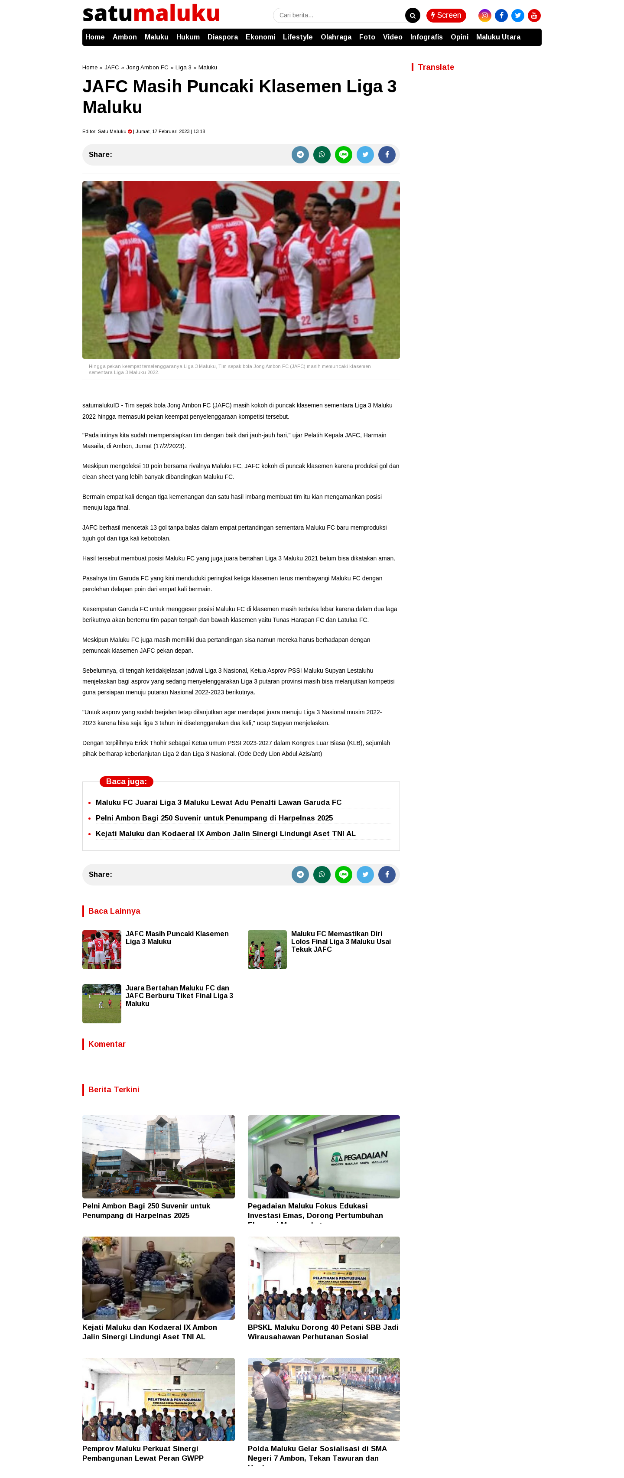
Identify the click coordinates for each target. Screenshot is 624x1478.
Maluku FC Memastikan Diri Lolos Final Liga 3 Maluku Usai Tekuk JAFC (341, 941)
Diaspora (223, 37)
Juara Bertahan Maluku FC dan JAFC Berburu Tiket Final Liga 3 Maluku (179, 995)
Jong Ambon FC (147, 67)
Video (393, 37)
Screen (446, 15)
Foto (367, 37)
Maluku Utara (498, 37)
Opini (459, 37)
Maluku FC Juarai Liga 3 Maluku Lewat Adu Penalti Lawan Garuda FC (219, 802)
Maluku (157, 37)
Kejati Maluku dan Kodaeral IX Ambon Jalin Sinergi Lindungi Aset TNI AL (226, 834)
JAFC (111, 67)
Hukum (188, 37)
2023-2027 (257, 742)
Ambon (125, 37)
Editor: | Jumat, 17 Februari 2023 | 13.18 (143, 131)
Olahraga (336, 37)
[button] (533, 33)
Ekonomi (260, 37)
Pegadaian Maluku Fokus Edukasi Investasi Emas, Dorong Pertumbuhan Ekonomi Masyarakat (315, 1215)
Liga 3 (184, 67)
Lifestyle (298, 37)
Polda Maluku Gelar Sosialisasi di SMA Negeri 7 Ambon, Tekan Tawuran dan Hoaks (317, 1458)
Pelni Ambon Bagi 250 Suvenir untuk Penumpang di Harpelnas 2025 (214, 818)
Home (95, 37)
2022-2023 (209, 692)
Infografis (426, 37)
